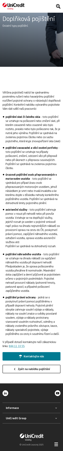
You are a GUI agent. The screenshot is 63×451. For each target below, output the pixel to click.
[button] (31, 356)
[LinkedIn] (5, 393)
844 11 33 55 (17, 346)
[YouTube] (57, 393)
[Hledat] (58, 6)
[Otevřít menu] (56, 444)
